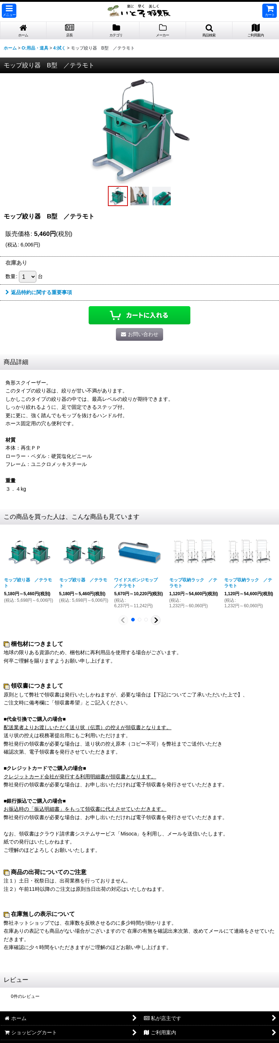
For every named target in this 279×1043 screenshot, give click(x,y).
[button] (9, 11)
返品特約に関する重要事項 (38, 292)
